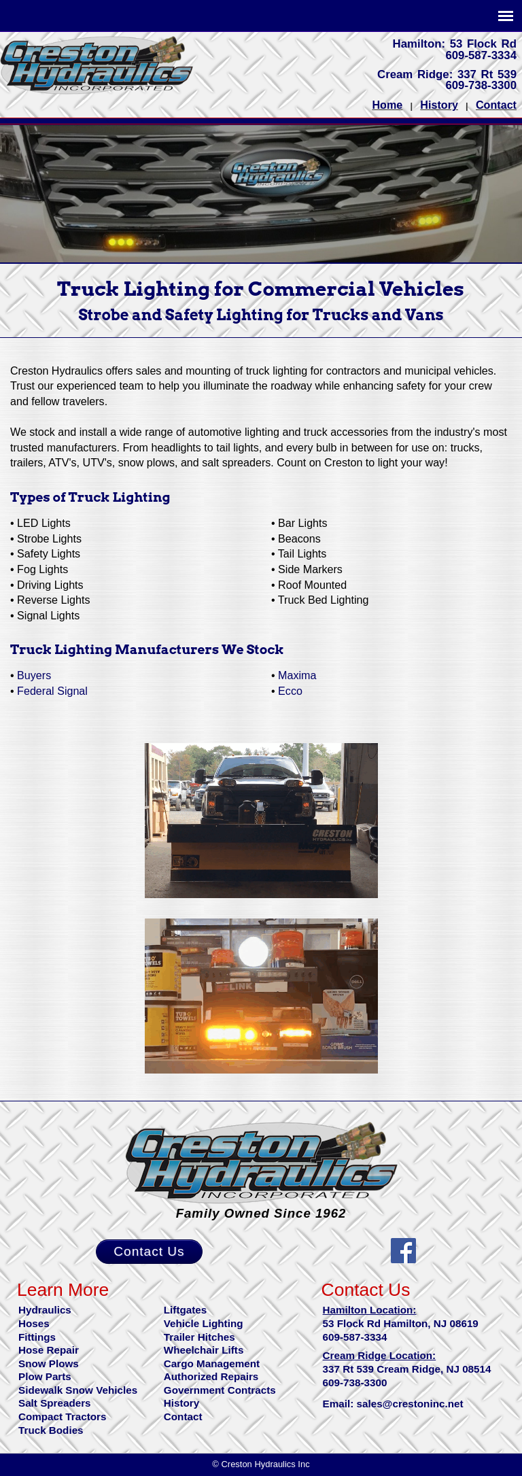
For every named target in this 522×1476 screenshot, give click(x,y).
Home (387, 105)
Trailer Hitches (199, 1337)
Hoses (34, 1323)
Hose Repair (48, 1350)
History (439, 105)
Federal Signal (52, 691)
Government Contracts (220, 1390)
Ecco (290, 691)
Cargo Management (212, 1363)
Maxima (297, 675)
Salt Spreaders (54, 1403)
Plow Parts (44, 1376)
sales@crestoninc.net (410, 1403)
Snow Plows (48, 1363)
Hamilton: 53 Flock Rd (455, 43)
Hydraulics (44, 1310)
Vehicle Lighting (203, 1323)
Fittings (37, 1337)
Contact (496, 105)
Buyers (34, 675)
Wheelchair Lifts (204, 1350)
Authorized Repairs (211, 1376)
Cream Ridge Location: (379, 1355)
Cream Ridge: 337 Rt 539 (447, 74)
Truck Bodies (51, 1430)
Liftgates (185, 1310)
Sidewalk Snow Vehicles (77, 1390)
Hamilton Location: (370, 1310)
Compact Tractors (62, 1416)
